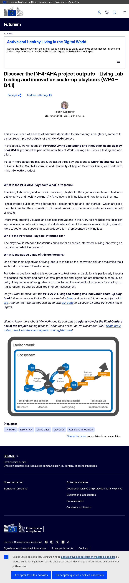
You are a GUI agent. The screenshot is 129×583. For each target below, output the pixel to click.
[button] (14, 95)
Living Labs (43, 429)
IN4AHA (11, 429)
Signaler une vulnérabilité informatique (25, 548)
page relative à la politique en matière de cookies (88, 556)
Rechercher (114, 12)
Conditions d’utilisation (78, 507)
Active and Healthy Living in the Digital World (46, 42)
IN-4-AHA (26, 429)
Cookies (83, 548)
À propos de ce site (62, 548)
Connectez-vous (76, 436)
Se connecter (99, 12)
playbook (59, 429)
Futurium (12, 24)
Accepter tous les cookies (31, 575)
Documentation (75, 501)
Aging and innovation (81, 429)
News (10, 33)
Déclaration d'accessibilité (81, 494)
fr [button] (107, 12)
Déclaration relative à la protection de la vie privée (94, 488)
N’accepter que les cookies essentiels (79, 575)
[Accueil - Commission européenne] (13, 11)
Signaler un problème (15, 488)
